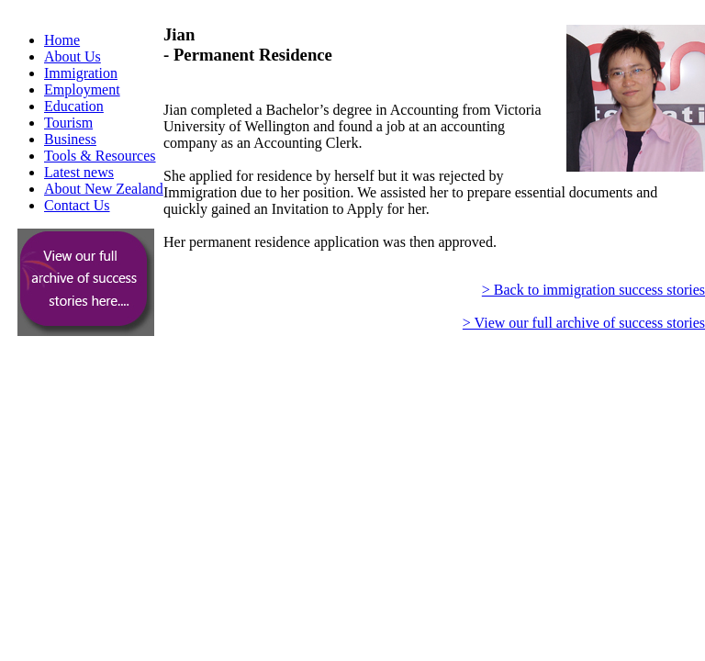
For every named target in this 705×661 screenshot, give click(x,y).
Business (70, 139)
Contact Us (77, 205)
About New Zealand (103, 188)
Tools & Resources (100, 155)
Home (62, 40)
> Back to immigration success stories (593, 289)
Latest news (79, 172)
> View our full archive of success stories (584, 322)
